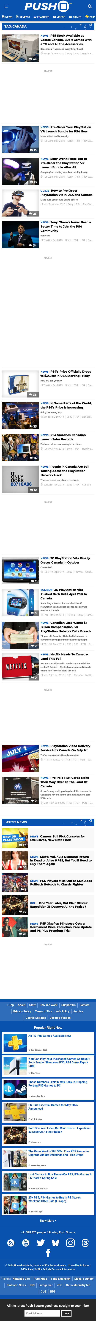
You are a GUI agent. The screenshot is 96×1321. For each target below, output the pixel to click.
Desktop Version (60, 1018)
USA (83, 240)
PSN (77, 484)
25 (22, 845)
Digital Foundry (84, 1278)
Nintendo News (16, 1285)
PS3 (69, 644)
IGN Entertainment (55, 1265)
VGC (59, 1285)
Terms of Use (43, 1011)
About (21, 1005)
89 (22, 912)
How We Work (48, 1005)
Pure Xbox (40, 1278)
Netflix (88, 675)
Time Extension (60, 1278)
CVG (43, 1291)
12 (33, 490)
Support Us (68, 1005)
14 (33, 458)
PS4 (78, 140)
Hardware (87, 53)
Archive (78, 1011)
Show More (48, 1220)
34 (33, 245)
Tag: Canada (15, 26)
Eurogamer (46, 1285)
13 (33, 182)
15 (33, 150)
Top (10, 1005)
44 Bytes (84, 1265)
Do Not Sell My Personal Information (54, 1269)
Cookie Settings (36, 1018)
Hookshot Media (23, 1265)
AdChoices (27, 1269)
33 (33, 426)
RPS (53, 1291)
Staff (32, 1005)
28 (33, 213)
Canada (86, 416)
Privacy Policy (22, 1011)
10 (22, 867)
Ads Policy (62, 1011)
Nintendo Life (21, 1278)
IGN (32, 1285)
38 (33, 59)
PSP (76, 644)
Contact (84, 1005)
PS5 (77, 53)
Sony (69, 53)
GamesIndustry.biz (78, 1285)
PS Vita (79, 571)
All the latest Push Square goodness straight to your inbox (48, 1305)
